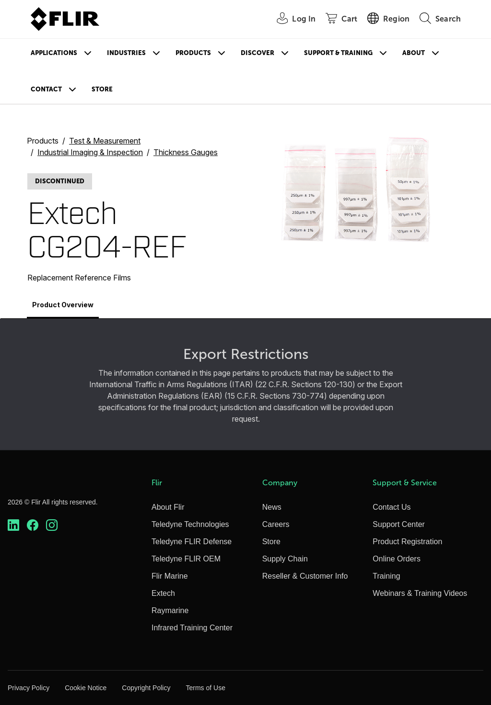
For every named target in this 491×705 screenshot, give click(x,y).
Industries (126, 52)
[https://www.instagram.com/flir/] (52, 525)
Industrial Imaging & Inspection (90, 152)
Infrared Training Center (192, 628)
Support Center (399, 524)
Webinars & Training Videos (420, 593)
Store (102, 89)
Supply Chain (285, 559)
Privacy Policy (28, 688)
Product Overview (63, 305)
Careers (276, 524)
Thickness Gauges (185, 152)
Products (193, 52)
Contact (46, 89)
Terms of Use (205, 688)
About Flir (168, 507)
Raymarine (170, 610)
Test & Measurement (104, 140)
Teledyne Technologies (190, 524)
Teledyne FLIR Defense (192, 541)
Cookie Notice (85, 688)
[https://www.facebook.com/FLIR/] (32, 525)
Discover (257, 52)
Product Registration (407, 541)
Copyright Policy (146, 688)
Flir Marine (170, 576)
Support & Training (338, 52)
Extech (163, 593)
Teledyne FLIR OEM (186, 559)
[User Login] (291, 19)
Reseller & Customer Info (305, 576)
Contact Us (391, 507)
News (271, 507)
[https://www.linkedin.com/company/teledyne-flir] (13, 525)
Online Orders (397, 559)
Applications (54, 52)
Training (386, 576)
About (413, 52)
